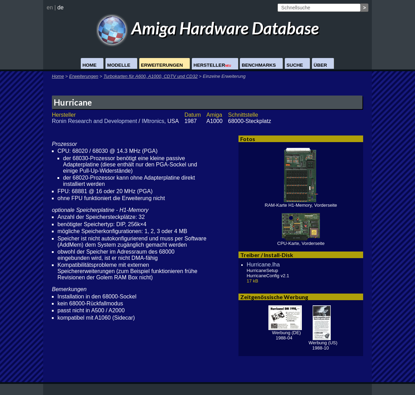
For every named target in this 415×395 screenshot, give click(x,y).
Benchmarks (259, 65)
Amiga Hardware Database (207, 28)
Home (90, 65)
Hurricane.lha (263, 265)
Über (320, 65)
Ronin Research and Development (94, 121)
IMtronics (153, 121)
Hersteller (212, 65)
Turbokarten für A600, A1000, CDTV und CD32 (150, 76)
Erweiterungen (162, 65)
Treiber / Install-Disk (266, 255)
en (50, 7)
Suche (295, 65)
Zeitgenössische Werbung (274, 297)
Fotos (247, 138)
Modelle (118, 65)
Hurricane (73, 102)
